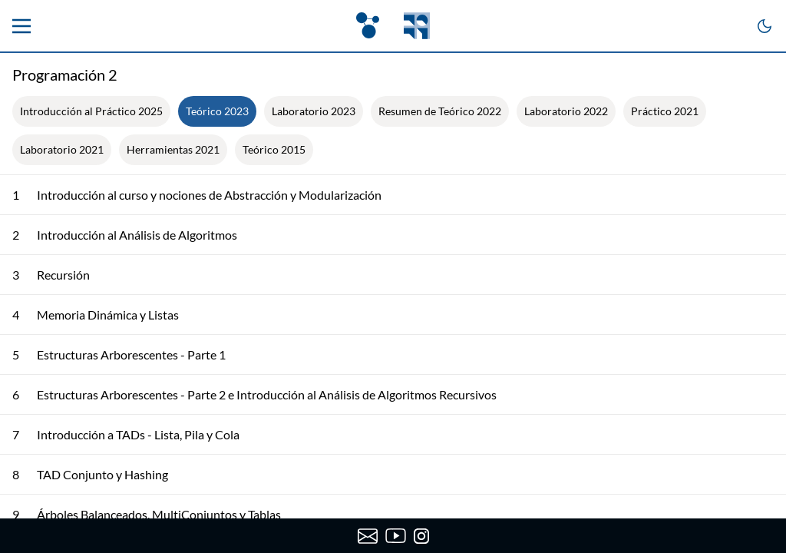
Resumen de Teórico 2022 (439, 111)
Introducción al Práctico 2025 (91, 111)
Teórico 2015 (274, 149)
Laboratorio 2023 (313, 111)
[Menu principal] (21, 26)
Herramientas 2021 (173, 149)
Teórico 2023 (217, 111)
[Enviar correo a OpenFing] (367, 536)
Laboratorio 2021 (62, 149)
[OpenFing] (393, 25)
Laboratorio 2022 (566, 111)
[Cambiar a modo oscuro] (764, 26)
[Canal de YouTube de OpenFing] (395, 536)
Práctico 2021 (664, 111)
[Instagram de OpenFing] (421, 536)
